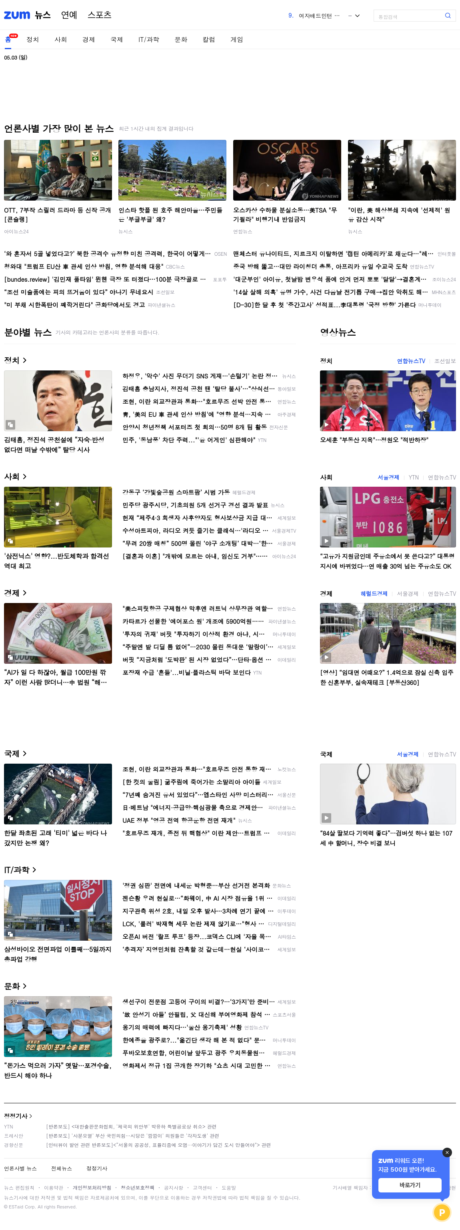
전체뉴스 (61, 1168)
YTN (414, 477)
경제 (88, 39)
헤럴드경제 (374, 593)
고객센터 (202, 1187)
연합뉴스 (242, 231)
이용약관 (53, 1187)
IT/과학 (148, 39)
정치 (32, 39)
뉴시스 (125, 231)
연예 (69, 15)
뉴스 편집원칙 (19, 1187)
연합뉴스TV (411, 361)
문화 (180, 39)
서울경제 (388, 477)
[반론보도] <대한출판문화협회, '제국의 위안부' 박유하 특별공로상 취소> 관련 (131, 1126)
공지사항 (173, 1187)
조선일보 (445, 361)
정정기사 (15, 1116)
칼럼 (208, 39)
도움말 (229, 1187)
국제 (116, 39)
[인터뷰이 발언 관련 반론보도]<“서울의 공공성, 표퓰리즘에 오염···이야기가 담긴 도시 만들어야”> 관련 (158, 1144)
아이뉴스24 (16, 231)
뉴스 (43, 15)
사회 (60, 39)
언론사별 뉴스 (20, 1168)
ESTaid (16, 1207)
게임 (236, 39)
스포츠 (100, 15)
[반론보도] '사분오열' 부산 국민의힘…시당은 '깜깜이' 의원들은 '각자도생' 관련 (132, 1135)
